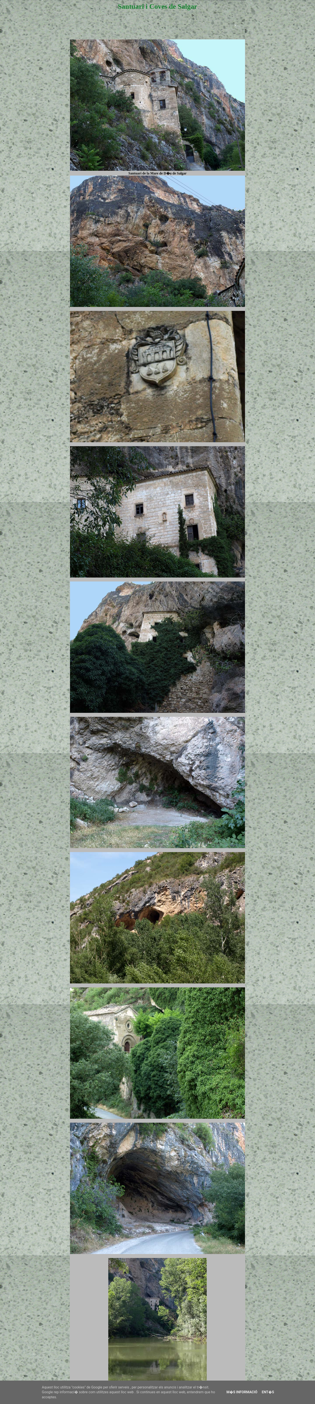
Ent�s (268, 1392)
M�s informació (241, 1392)
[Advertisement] (157, 29)
